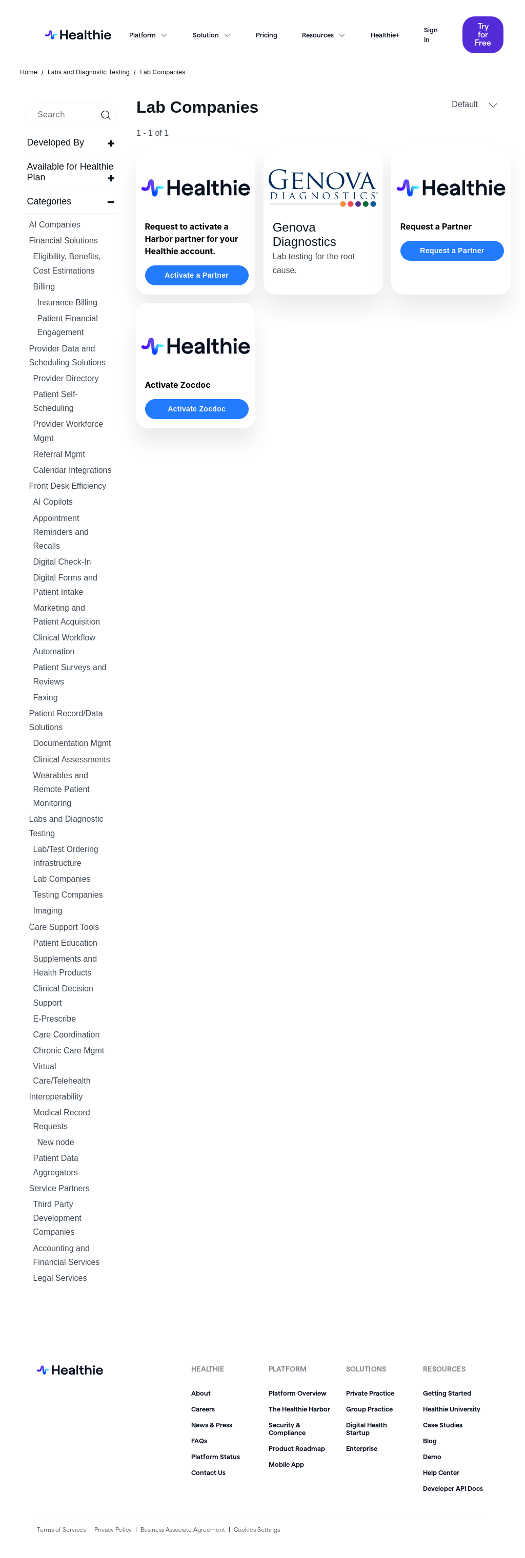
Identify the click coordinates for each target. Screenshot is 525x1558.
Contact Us (208, 1472)
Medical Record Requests (61, 1119)
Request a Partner (452, 250)
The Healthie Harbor (299, 1408)
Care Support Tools (64, 927)
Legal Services (60, 1278)
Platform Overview (298, 1393)
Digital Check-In (62, 561)
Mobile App (286, 1464)
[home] (75, 35)
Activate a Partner (197, 275)
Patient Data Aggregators (55, 1165)
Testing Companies (68, 894)
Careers (203, 1408)
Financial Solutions (63, 240)
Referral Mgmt (59, 454)
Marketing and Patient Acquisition (66, 615)
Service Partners (59, 1188)
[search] (71, 114)
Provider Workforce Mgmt (68, 431)
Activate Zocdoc (197, 409)
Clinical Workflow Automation (64, 644)
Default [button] (474, 105)
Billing (44, 286)
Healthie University (451, 1408)
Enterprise (361, 1448)
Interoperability (56, 1096)
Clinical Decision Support (63, 995)
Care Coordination (66, 1034)
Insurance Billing (67, 302)
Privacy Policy (113, 1529)
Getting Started (447, 1393)
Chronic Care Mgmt (69, 1050)
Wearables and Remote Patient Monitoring (61, 789)
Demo (432, 1456)
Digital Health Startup (366, 1428)
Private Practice (370, 1393)
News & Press (211, 1424)
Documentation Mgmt (72, 743)
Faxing (45, 697)
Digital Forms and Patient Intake (65, 584)
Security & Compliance (287, 1428)
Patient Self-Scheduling (55, 401)
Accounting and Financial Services (66, 1255)
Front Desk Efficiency (68, 486)
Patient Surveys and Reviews (70, 674)
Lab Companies (62, 879)
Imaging (48, 910)
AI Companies (55, 224)
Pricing (266, 34)
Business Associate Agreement (182, 1529)
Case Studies (442, 1424)
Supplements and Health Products (65, 965)
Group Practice (369, 1408)
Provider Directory (66, 378)
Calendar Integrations (72, 470)
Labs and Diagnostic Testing (66, 826)
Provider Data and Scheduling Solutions (67, 355)
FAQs (199, 1440)
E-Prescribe (54, 1018)
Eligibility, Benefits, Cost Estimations (67, 263)
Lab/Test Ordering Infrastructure (65, 856)
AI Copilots (53, 501)
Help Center (441, 1472)
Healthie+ (385, 34)
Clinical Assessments (71, 759)
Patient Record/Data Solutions (66, 720)
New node (55, 1142)
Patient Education (65, 943)
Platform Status (215, 1456)
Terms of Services (61, 1529)
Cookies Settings (257, 1529)
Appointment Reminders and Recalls (61, 532)
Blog (430, 1440)
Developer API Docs (453, 1488)
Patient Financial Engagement (67, 325)
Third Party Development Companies (57, 1218)
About (201, 1393)
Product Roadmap (297, 1448)
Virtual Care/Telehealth (62, 1073)
